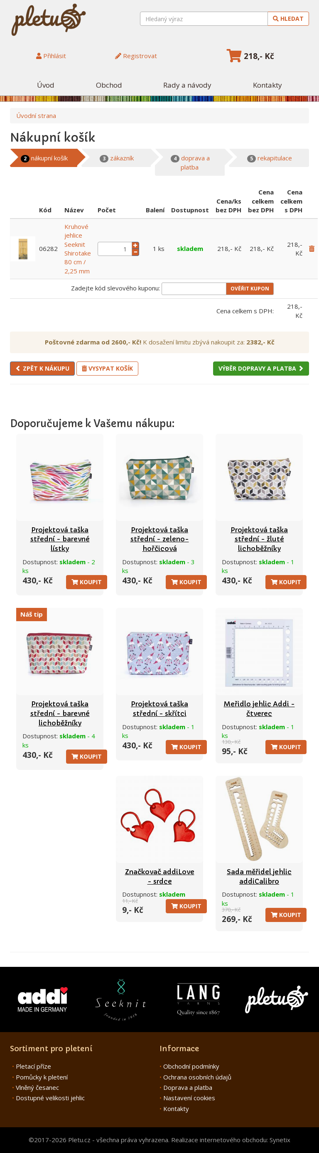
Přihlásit (51, 56)
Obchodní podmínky (191, 1066)
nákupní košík (44, 158)
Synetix (280, 1140)
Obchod (109, 85)
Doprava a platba (187, 1087)
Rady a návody (187, 85)
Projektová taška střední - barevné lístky (60, 539)
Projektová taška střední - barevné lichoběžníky (60, 713)
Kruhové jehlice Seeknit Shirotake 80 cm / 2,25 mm (77, 248)
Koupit (86, 582)
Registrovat (136, 56)
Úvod (45, 85)
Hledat (288, 18)
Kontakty (267, 85)
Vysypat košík (107, 368)
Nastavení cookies (189, 1098)
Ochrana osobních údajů (197, 1077)
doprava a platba (190, 162)
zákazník (117, 158)
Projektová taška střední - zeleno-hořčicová (159, 539)
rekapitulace (269, 158)
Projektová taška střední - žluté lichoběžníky (259, 539)
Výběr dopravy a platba (261, 368)
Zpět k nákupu (42, 368)
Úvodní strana (36, 115)
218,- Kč (250, 56)
